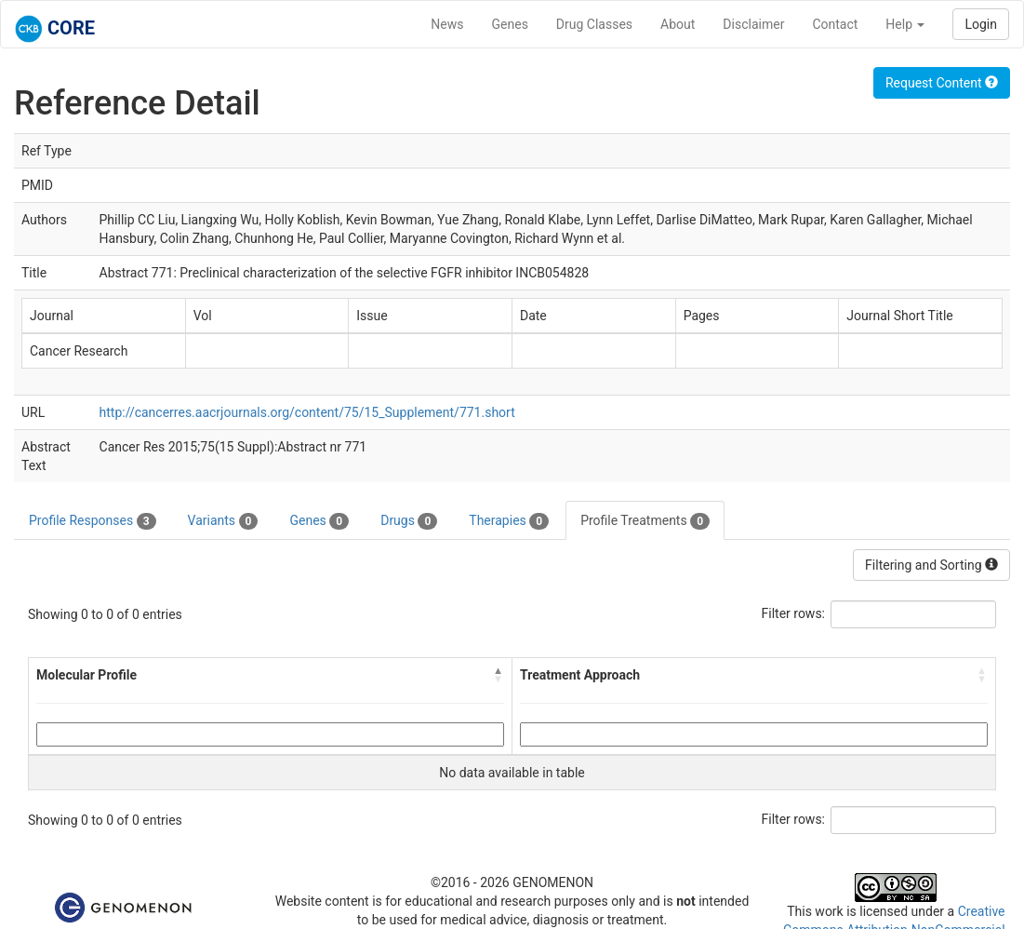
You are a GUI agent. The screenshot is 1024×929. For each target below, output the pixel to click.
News (447, 24)
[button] (498, 675)
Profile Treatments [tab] (645, 521)
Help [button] (904, 24)
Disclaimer (753, 24)
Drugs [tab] (408, 521)
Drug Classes (594, 24)
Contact (835, 24)
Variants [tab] (223, 521)
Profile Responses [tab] (92, 521)
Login (980, 24)
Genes (510, 24)
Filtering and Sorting (931, 565)
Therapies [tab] (509, 521)
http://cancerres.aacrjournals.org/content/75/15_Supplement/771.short (307, 412)
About (677, 24)
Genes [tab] (319, 521)
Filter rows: (794, 613)
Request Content (941, 82)
